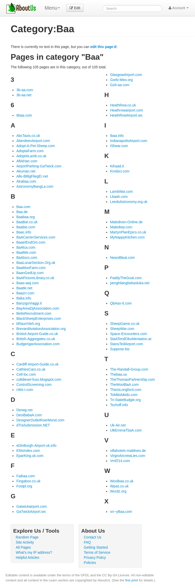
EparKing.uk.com (29, 456)
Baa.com (23, 207)
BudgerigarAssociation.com (37, 344)
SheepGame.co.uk (124, 324)
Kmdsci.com (119, 171)
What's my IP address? (34, 552)
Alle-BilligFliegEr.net (32, 176)
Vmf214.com (120, 461)
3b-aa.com (24, 90)
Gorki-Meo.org (121, 80)
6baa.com (24, 115)
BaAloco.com (26, 258)
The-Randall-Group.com (129, 369)
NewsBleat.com (122, 258)
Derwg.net (24, 410)
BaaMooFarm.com (30, 268)
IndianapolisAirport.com (128, 141)
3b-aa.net (23, 95)
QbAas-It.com (121, 303)
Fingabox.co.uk (28, 481)
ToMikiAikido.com (123, 395)
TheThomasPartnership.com (132, 379)
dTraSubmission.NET (33, 425)
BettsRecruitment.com (33, 313)
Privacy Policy (95, 557)
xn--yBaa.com (121, 512)
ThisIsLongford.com (125, 390)
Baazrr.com (25, 293)
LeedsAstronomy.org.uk (128, 202)
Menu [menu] (52, 8)
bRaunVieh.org (28, 324)
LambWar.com (121, 191)
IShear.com (119, 146)
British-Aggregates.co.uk (35, 339)
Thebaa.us (118, 374)
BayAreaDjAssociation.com (37, 308)
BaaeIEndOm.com (30, 242)
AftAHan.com (26, 161)
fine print (131, 580)
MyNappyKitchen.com (127, 237)
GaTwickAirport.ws (31, 512)
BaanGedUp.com (29, 273)
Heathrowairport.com (126, 110)
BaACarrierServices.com (35, 237)
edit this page (101, 47)
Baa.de (21, 212)
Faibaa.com (25, 476)
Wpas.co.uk (119, 486)
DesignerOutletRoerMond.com (40, 420)
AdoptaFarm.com (29, 151)
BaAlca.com (25, 247)
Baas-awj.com (27, 283)
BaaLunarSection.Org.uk (35, 263)
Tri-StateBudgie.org (125, 400)
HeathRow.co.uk (123, 105)
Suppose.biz (119, 349)
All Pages (23, 547)
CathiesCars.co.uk (30, 369)
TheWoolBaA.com (124, 385)
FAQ (87, 542)
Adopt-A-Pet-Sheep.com (35, 146)
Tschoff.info (119, 405)
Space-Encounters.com (128, 334)
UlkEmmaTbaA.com (125, 430)
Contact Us (92, 537)
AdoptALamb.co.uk (31, 156)
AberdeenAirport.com (33, 141)
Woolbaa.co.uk (121, 481)
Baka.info (23, 298)
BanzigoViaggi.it (29, 303)
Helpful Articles (27, 557)
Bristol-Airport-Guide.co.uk (37, 334)
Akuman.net (25, 171)
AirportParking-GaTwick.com (38, 166)
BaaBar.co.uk (26, 222)
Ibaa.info (117, 136)
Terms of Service (97, 552)
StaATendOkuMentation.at (130, 339)
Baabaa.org (25, 217)
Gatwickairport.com (31, 506)
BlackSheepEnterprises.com (38, 318)
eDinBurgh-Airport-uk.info (36, 445)
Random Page (27, 537)
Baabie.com (25, 227)
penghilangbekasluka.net (129, 283)
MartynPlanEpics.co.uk (128, 232)
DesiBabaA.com (29, 415)
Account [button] (179, 8)
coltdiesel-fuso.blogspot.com (38, 379)
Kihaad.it (117, 166)
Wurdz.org (118, 491)
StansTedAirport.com (126, 344)
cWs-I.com (24, 390)
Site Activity (25, 542)
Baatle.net (24, 288)
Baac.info (23, 232)
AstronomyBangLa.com (34, 186)
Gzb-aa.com (119, 85)
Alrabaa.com (26, 181)
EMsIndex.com (28, 451)
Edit (75, 8)
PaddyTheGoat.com (126, 278)
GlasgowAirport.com (126, 75)
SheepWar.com (122, 329)
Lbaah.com (118, 197)
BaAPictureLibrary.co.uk (35, 278)
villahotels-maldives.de (128, 451)
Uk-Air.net (117, 425)
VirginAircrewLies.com (127, 456)
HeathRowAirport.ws (126, 115)
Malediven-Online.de (126, 222)
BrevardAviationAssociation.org (41, 329)
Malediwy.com (121, 227)
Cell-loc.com (26, 374)
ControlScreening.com (34, 385)
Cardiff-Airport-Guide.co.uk (37, 364)
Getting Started (96, 547)
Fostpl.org (24, 486)
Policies (90, 563)
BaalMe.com (26, 252)
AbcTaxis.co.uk (28, 136)
